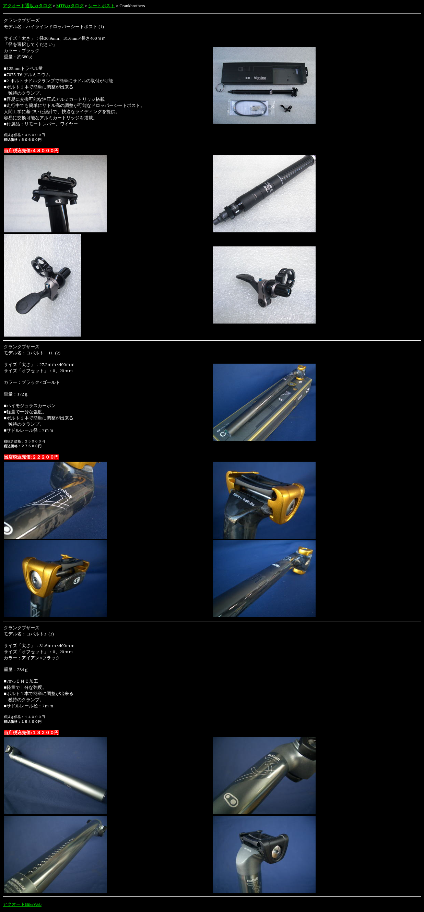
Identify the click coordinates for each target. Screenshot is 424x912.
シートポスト (101, 5)
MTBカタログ (70, 5)
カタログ (43, 5)
